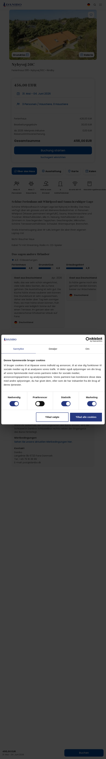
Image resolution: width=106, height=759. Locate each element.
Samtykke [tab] (18, 348)
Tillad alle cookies (86, 417)
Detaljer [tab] (53, 348)
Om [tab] (87, 348)
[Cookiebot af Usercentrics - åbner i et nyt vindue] (88, 339)
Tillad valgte (52, 417)
